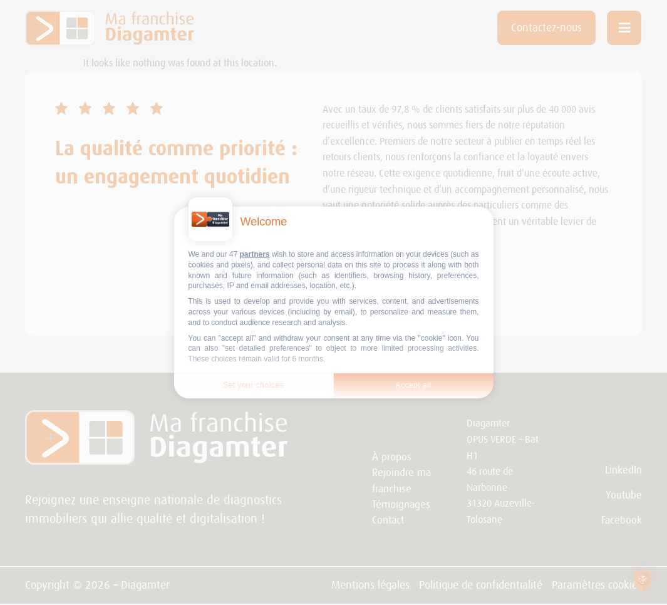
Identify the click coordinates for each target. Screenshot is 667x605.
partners (255, 254)
